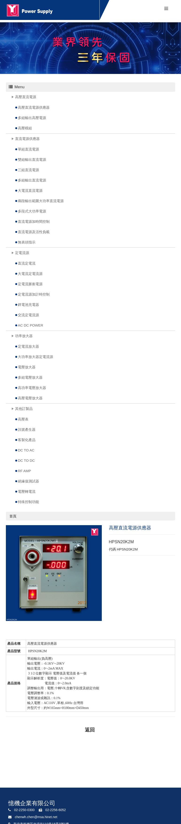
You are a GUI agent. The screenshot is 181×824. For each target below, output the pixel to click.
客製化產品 (26, 440)
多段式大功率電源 (32, 211)
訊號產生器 (26, 429)
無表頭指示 (26, 242)
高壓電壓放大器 (30, 398)
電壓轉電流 (26, 491)
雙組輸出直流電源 (32, 160)
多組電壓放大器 (30, 377)
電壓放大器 (26, 367)
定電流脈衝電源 (30, 284)
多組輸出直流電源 (32, 180)
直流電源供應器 (27, 139)
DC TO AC (26, 450)
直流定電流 (26, 263)
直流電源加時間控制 (34, 221)
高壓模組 (25, 128)
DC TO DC (26, 460)
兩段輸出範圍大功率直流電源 (41, 201)
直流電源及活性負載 (34, 232)
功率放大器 (24, 336)
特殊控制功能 (28, 502)
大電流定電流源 (30, 274)
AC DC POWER (30, 325)
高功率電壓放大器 (32, 388)
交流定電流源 (28, 315)
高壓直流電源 (25, 97)
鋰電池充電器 (28, 305)
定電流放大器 (28, 346)
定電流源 (22, 253)
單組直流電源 (28, 149)
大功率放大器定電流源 (35, 357)
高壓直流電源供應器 (34, 107)
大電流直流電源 (30, 191)
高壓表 (23, 419)
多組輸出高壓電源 (32, 118)
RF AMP (24, 471)
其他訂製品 (24, 409)
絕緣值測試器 (28, 481)
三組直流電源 (28, 170)
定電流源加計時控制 (34, 294)
